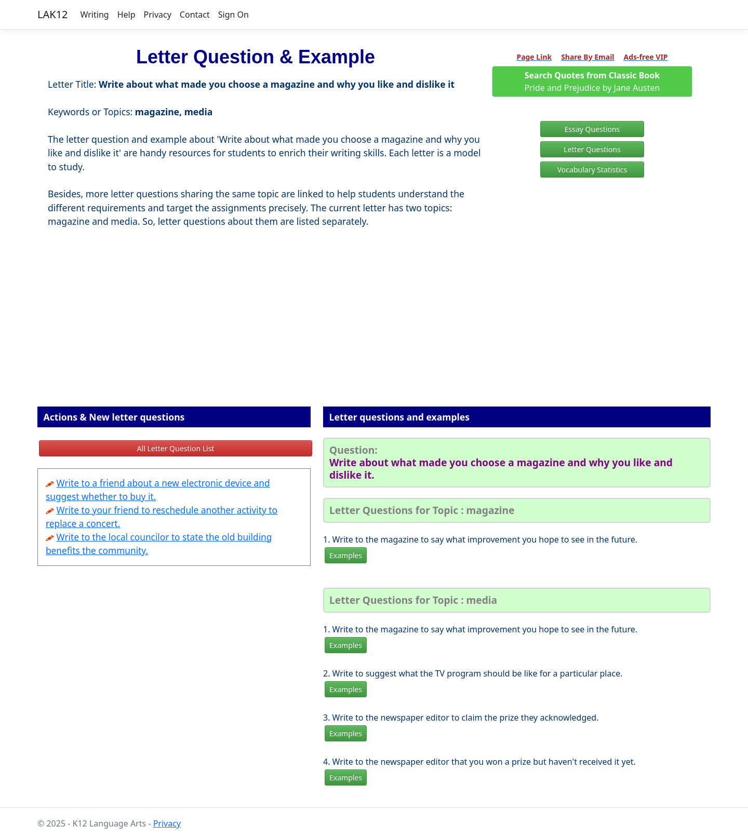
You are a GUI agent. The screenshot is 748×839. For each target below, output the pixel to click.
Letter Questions (592, 149)
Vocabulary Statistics (592, 169)
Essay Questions (592, 129)
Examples (345, 555)
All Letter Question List (176, 448)
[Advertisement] (374, 331)
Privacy (157, 14)
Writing (95, 14)
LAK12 (52, 14)
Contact (195, 14)
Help (126, 14)
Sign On (233, 14)
